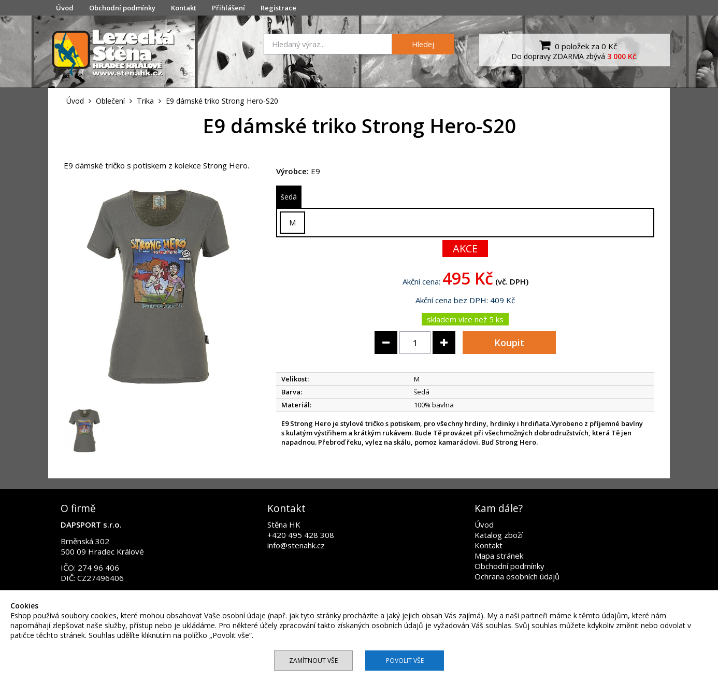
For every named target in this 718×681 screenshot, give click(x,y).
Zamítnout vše (313, 660)
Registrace (278, 7)
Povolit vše (405, 660)
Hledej (423, 44)
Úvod (65, 7)
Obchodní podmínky (122, 7)
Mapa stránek (499, 555)
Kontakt (183, 7)
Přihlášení (228, 7)
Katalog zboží (499, 535)
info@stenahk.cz (296, 545)
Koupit (509, 342)
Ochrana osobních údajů (517, 576)
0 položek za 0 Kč (577, 45)
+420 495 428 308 (300, 535)
